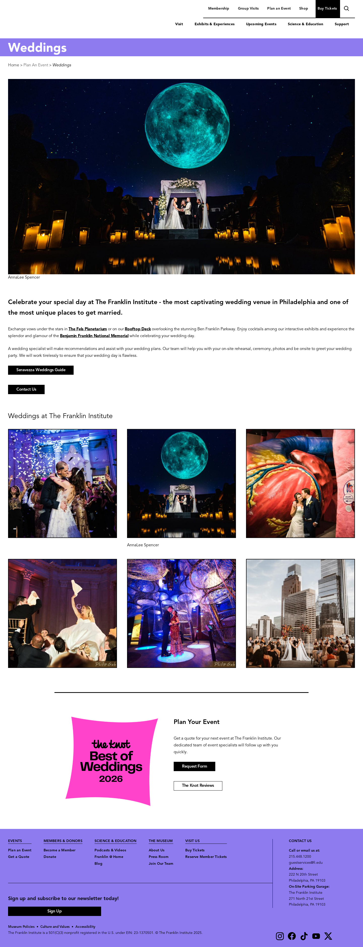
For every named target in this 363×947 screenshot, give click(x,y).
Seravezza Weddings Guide (40, 370)
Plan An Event (35, 65)
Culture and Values (56, 927)
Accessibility (86, 927)
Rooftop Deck (138, 329)
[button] (62, 483)
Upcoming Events (261, 24)
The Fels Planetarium (88, 329)
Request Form (194, 767)
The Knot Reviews (198, 786)
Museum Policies (21, 927)
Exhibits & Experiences (214, 24)
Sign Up (54, 911)
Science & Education (305, 24)
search (346, 9)
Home (13, 65)
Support (342, 24)
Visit (179, 24)
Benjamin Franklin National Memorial (94, 336)
